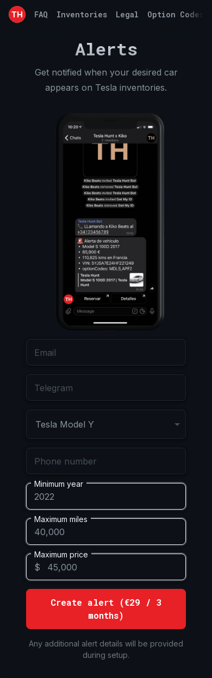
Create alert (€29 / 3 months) (106, 609)
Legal (127, 14)
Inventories (82, 14)
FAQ (41, 14)
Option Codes (175, 14)
